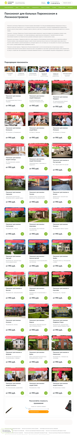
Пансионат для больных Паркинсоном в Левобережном (59, 432)
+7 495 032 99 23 (55, 3)
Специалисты (35, 7)
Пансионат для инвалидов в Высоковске (12, 428)
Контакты (70, 7)
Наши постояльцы (45, 7)
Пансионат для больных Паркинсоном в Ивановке (14, 430)
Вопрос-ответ (62, 7)
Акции (28, 7)
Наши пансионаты (9, 7)
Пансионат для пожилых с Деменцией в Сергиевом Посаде (35, 432)
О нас (22, 7)
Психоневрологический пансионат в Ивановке (49, 428)
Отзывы (54, 7)
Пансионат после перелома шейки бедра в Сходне (56, 430)
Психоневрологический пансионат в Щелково (14, 432)
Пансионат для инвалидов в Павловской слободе (35, 430)
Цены (17, 7)
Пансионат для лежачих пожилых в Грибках (30, 428)
